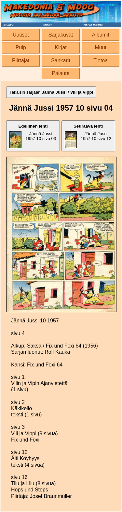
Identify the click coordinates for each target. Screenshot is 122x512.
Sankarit (60, 60)
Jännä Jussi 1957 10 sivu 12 (88, 136)
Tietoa (100, 60)
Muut (100, 47)
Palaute (60, 73)
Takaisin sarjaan (51, 92)
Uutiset (21, 35)
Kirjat (60, 47)
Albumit (100, 35)
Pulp (21, 47)
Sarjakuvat (60, 35)
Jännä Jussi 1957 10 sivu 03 (32, 136)
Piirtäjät (20, 60)
